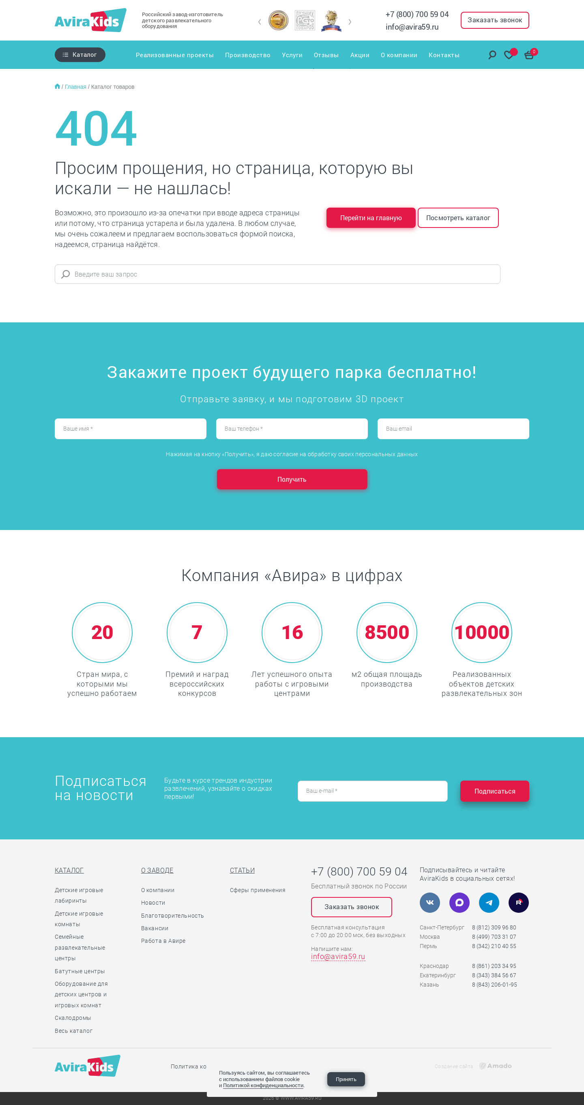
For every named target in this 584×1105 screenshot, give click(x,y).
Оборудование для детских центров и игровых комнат (81, 994)
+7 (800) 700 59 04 (417, 14)
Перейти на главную (371, 217)
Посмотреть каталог (458, 217)
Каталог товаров (113, 87)
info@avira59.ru (412, 26)
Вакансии (155, 928)
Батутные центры (80, 971)
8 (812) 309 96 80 (494, 927)
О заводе (157, 870)
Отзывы (326, 55)
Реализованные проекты (174, 55)
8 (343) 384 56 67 (494, 975)
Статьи (242, 870)
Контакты (444, 55)
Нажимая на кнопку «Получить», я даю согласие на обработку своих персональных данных (292, 454)
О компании (399, 55)
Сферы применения (258, 890)
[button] (259, 22)
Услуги (292, 55)
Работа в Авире (163, 941)
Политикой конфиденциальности (263, 1085)
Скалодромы (73, 1018)
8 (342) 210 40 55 (494, 946)
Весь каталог (73, 1031)
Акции (360, 55)
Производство (248, 55)
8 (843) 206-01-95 (494, 984)
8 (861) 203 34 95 (494, 966)
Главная (76, 87)
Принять (346, 1079)
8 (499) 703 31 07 (494, 936)
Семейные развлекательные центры (80, 947)
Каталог (85, 54)
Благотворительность (172, 915)
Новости (153, 902)
